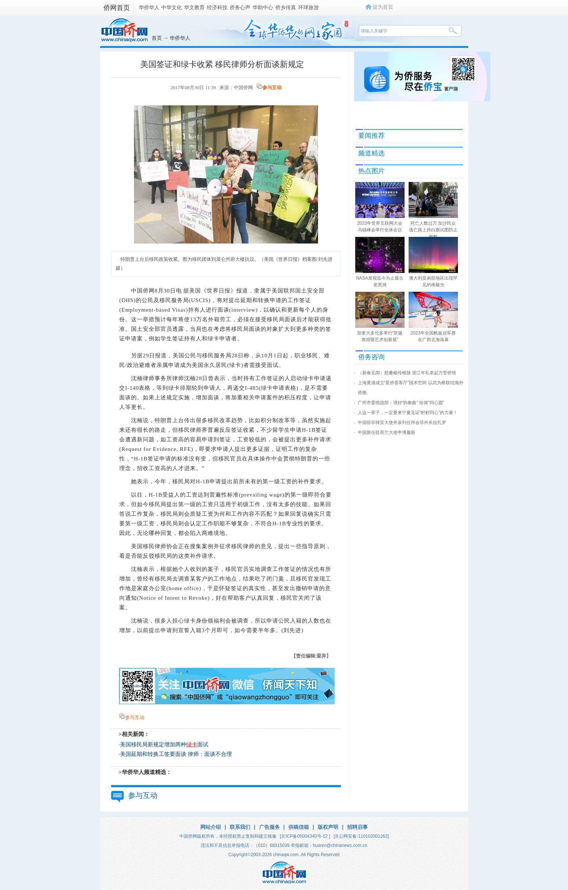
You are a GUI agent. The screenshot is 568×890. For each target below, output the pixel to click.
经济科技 (217, 7)
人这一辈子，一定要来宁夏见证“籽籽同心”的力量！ (408, 412)
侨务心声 (240, 7)
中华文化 (171, 7)
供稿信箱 (298, 827)
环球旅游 (308, 7)
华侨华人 (149, 7)
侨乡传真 (285, 7)
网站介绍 (210, 827)
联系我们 (240, 827)
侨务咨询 (371, 357)
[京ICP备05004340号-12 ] (305, 836)
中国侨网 (243, 87)
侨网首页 (116, 7)
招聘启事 (357, 827)
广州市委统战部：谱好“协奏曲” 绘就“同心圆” (401, 402)
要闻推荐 (371, 135)
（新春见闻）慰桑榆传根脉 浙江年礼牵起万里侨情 (407, 372)
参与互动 (272, 87)
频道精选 (371, 153)
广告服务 (269, 827)
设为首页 (383, 7)
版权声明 (328, 827)
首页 (157, 38)
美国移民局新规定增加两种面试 (164, 744)
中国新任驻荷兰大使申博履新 (386, 432)
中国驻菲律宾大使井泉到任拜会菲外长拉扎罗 (402, 422)
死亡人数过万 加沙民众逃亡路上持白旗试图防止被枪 (433, 230)
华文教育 (194, 7)
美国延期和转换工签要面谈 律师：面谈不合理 (176, 754)
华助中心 (263, 7)
